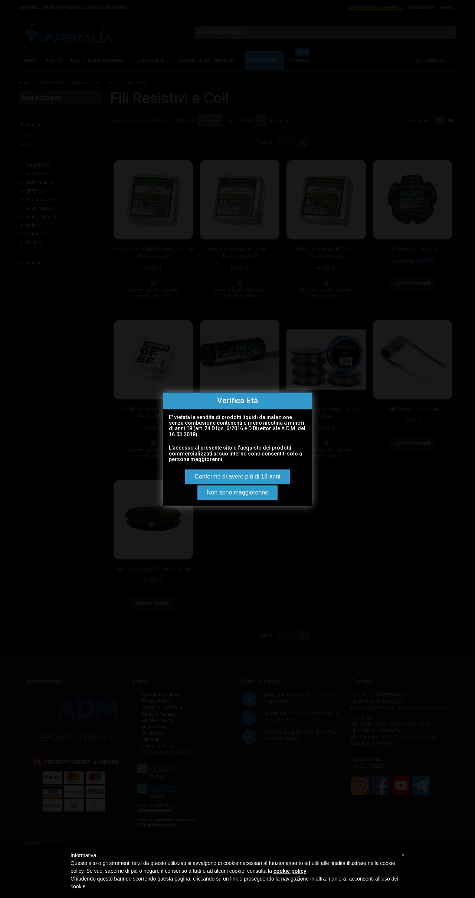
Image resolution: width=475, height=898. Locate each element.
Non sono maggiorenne (237, 492)
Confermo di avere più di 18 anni (237, 476)
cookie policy (290, 871)
